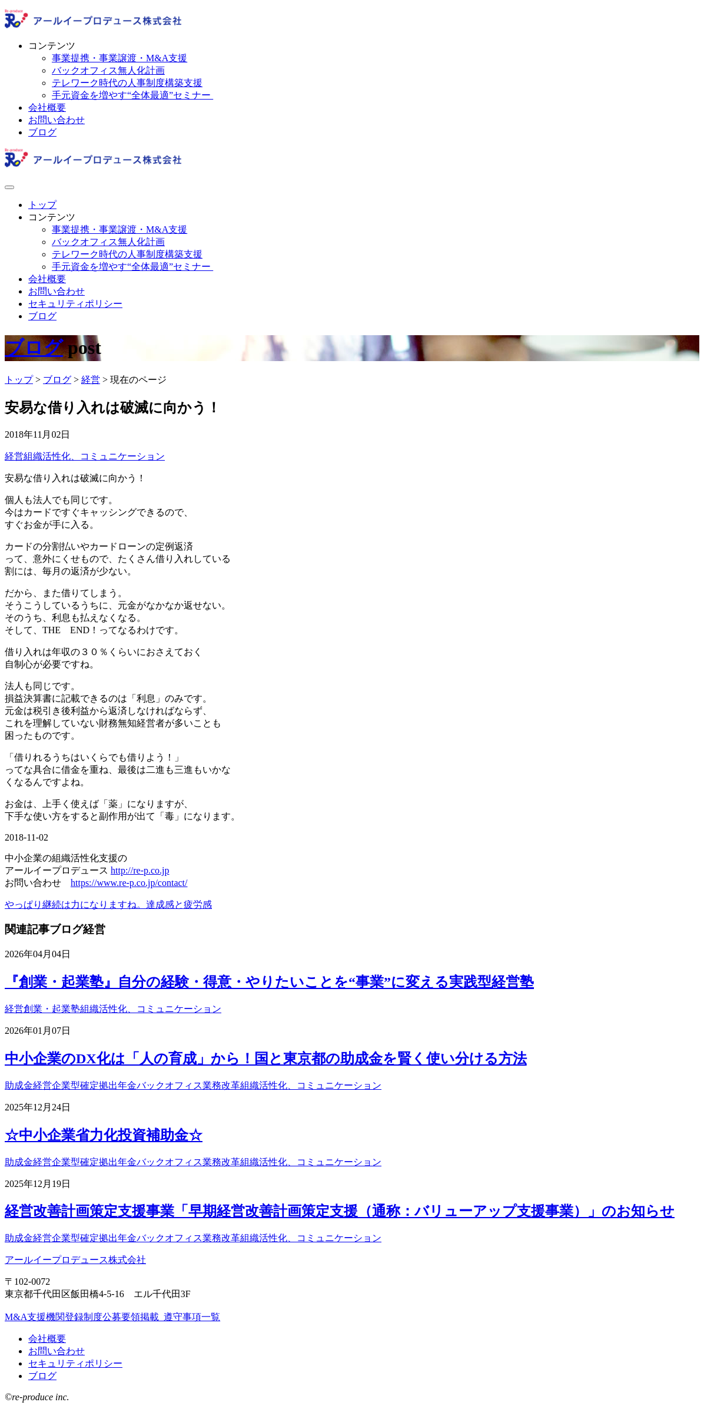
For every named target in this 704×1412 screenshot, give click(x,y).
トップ (42, 205)
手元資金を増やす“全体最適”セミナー (132, 95)
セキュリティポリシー (75, 304)
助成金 (19, 1085)
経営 (14, 456)
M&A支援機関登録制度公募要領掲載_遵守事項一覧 (112, 1317)
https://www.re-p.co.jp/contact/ (129, 883)
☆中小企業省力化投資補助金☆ (103, 1135)
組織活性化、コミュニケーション (94, 456)
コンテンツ (51, 46)
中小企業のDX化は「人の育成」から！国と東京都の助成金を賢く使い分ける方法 (266, 1058)
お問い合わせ (56, 120)
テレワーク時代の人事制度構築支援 (127, 83)
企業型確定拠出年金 (94, 1085)
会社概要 (47, 107)
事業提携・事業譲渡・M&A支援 (119, 58)
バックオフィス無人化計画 (108, 70)
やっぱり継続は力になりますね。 (75, 905)
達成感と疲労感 (179, 905)
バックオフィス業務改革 (188, 1085)
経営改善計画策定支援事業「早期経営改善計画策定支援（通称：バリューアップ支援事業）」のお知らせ (340, 1211)
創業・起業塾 (52, 1009)
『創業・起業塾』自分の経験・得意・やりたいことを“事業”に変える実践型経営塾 (269, 982)
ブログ (42, 132)
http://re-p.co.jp (140, 870)
